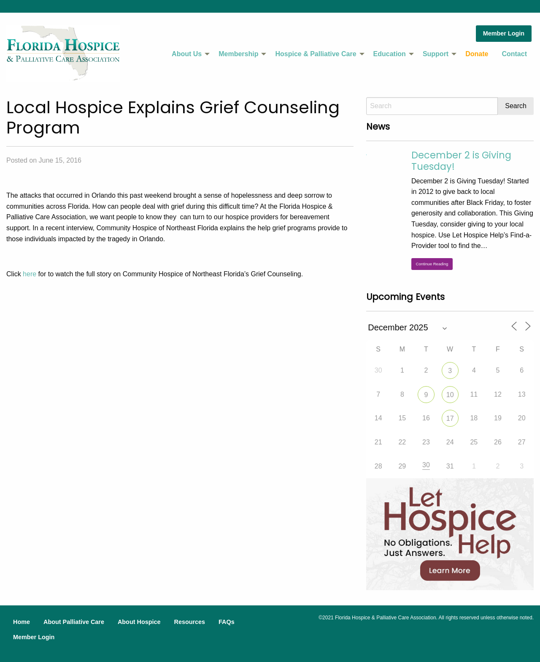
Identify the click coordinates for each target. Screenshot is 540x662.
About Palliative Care (73, 621)
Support (435, 53)
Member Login (503, 33)
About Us (187, 53)
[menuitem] (188, 54)
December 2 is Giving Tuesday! (461, 160)
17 (450, 418)
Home (21, 621)
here (29, 274)
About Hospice (139, 621)
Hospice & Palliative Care (315, 53)
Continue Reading (432, 264)
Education (389, 53)
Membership (238, 53)
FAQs (227, 621)
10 (450, 394)
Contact (514, 53)
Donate (476, 53)
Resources (189, 621)
